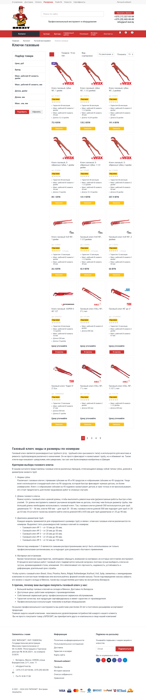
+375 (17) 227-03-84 (124, 16)
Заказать (59, 128)
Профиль (58, 667)
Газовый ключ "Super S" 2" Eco (62, 387)
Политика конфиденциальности (69, 640)
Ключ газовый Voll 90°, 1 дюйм (62, 238)
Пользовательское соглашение (68, 644)
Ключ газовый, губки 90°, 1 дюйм (61, 89)
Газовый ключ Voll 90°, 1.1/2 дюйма (90, 238)
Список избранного (63, 674)
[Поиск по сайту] (69, 14)
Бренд (29, 70)
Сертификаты (79, 2)
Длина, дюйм (29, 91)
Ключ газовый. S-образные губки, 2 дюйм (120, 163)
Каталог (26, 34)
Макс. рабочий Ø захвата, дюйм (29, 77)
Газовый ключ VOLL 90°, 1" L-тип (91, 387)
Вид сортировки (87, 54)
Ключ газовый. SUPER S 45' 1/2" (63, 310)
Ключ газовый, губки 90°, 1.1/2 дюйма (90, 89)
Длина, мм (29, 97)
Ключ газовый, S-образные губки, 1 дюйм (63, 163)
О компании (17, 2)
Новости (67, 2)
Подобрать (22, 112)
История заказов (62, 671)
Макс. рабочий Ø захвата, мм (29, 84)
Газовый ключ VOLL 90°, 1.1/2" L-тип (120, 387)
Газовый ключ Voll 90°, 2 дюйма (120, 238)
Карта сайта (59, 655)
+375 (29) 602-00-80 (124, 19)
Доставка (29, 2)
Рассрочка (48, 2)
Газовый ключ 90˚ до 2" (120, 309)
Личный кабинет (125, 2)
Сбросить (36, 112)
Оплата (38, 2)
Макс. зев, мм (29, 103)
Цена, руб (29, 63)
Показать (121, 54)
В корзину (59, 352)
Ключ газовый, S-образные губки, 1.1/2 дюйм (90, 165)
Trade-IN (58, 2)
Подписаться (124, 649)
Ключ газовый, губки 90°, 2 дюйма (118, 89)
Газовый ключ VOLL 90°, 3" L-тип (91, 310)
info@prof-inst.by (125, 22)
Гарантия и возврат (63, 651)
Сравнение (59, 678)
